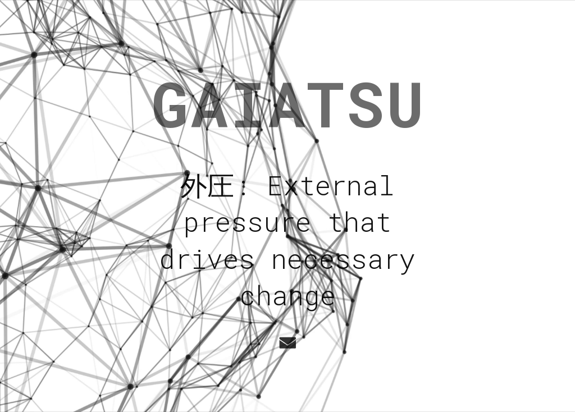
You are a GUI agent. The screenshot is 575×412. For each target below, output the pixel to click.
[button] (286, 343)
